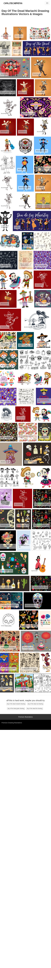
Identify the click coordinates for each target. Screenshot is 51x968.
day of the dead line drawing (34, 708)
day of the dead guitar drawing (16, 708)
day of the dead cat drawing (35, 704)
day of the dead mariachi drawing (16, 704)
